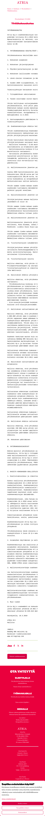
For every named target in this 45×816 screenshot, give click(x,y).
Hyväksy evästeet (22, 803)
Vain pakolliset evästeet (22, 808)
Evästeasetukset (22, 812)
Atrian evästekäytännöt (9, 799)
